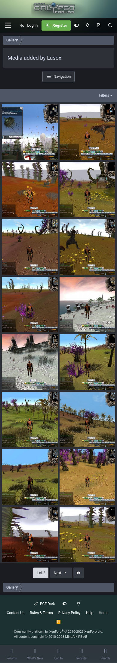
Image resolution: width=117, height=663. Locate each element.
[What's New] (98, 26)
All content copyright (50, 637)
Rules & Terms (41, 613)
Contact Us (15, 613)
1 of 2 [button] (40, 573)
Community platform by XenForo (58, 632)
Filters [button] (104, 95)
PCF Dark (44, 604)
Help (90, 613)
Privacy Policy (69, 613)
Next (61, 573)
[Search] (110, 26)
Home (103, 613)
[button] (7, 25)
